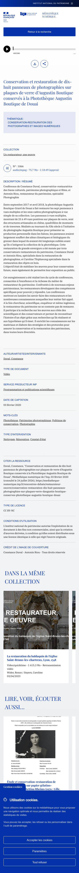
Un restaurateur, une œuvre (19, 154)
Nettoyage (9, 439)
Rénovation (22, 439)
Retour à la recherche (39, 31)
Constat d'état (38, 439)
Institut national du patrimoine (51, 4)
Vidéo (6, 374)
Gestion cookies (12, 787)
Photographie (27, 424)
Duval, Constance (13, 358)
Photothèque (10, 420)
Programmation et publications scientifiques (28, 389)
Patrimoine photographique (35, 420)
